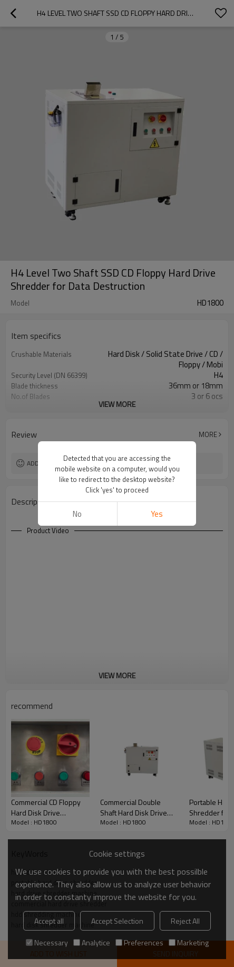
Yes (157, 514)
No (77, 514)
